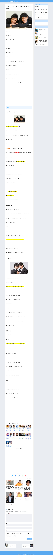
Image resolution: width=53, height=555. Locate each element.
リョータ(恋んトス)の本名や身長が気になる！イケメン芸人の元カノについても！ (26, 429)
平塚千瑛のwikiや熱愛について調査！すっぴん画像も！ (10, 437)
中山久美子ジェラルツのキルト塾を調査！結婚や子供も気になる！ (23, 429)
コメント (8, 513)
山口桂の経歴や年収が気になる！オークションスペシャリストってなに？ (20, 437)
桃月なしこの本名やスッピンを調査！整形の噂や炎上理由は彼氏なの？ (14, 437)
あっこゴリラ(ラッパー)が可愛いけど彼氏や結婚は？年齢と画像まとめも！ (7, 445)
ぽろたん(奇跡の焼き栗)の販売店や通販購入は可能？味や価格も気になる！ (20, 429)
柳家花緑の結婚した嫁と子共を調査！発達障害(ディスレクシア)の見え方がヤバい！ (29, 438)
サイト (7, 530)
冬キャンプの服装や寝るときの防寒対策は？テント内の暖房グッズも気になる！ (17, 429)
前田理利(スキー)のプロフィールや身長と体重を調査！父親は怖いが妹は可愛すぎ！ (17, 438)
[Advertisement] (19, 89)
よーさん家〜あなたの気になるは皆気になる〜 (14, 1)
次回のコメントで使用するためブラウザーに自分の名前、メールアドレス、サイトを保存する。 (19, 533)
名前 (7, 523)
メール (7, 526)
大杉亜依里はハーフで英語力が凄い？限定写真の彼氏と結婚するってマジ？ (7, 437)
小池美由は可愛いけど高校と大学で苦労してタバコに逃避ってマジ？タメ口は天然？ (7, 430)
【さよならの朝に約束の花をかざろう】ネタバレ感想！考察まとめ (10, 445)
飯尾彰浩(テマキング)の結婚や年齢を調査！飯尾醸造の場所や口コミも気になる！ (14, 430)
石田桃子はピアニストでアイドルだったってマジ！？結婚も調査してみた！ (26, 437)
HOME (26, 551)
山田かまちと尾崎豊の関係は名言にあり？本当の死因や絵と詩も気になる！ (29, 429)
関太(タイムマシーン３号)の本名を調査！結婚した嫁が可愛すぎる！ (23, 437)
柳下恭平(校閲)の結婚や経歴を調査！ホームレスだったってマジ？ (10, 429)
